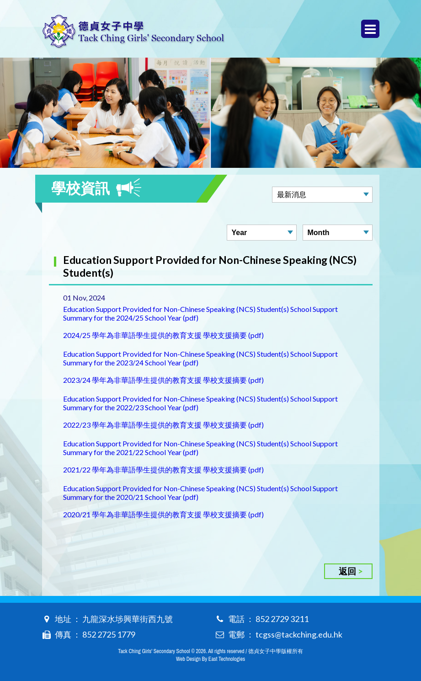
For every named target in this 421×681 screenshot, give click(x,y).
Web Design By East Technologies (210, 659)
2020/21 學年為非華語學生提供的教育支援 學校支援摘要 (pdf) (163, 514)
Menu (370, 29)
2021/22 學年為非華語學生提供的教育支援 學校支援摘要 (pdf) (163, 469)
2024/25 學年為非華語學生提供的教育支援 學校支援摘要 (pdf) (163, 335)
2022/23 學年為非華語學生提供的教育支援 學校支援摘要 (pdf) (163, 424)
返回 (347, 571)
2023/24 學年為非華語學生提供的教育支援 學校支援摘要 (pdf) (163, 379)
